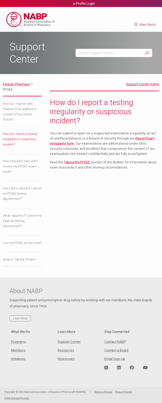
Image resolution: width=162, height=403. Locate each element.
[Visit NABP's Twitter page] (106, 368)
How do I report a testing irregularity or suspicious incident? (20, 139)
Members (18, 350)
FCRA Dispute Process (16, 398)
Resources (66, 350)
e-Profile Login (84, 3)
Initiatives (18, 359)
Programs (18, 342)
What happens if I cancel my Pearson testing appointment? (22, 221)
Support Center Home (142, 84)
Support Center (69, 342)
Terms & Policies (103, 392)
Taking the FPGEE (77, 162)
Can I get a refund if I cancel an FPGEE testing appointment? (22, 194)
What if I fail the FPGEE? (19, 259)
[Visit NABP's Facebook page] (132, 368)
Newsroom (66, 359)
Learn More (20, 318)
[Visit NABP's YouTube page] (145, 368)
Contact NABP (115, 342)
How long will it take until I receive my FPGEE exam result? (20, 166)
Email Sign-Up (114, 359)
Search (146, 53)
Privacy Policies (123, 392)
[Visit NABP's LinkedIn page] (119, 368)
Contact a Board (116, 350)
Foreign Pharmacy (16, 84)
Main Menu (147, 25)
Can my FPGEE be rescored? (22, 243)
